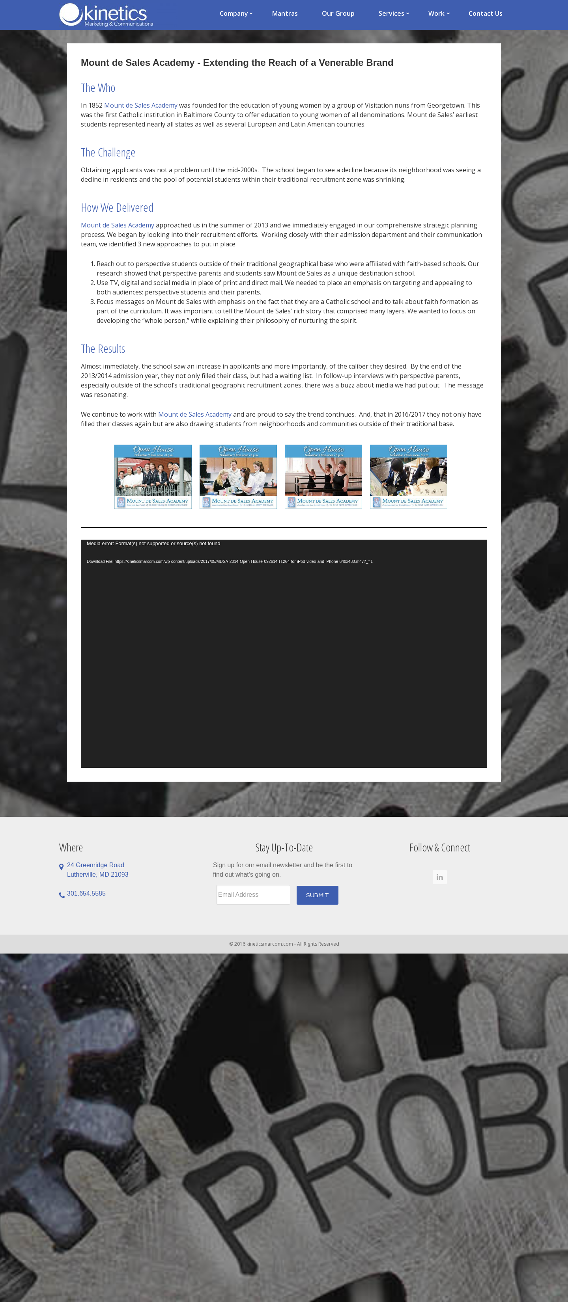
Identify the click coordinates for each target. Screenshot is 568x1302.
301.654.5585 (86, 893)
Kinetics (118, 15)
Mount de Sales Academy (141, 105)
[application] (284, 654)
